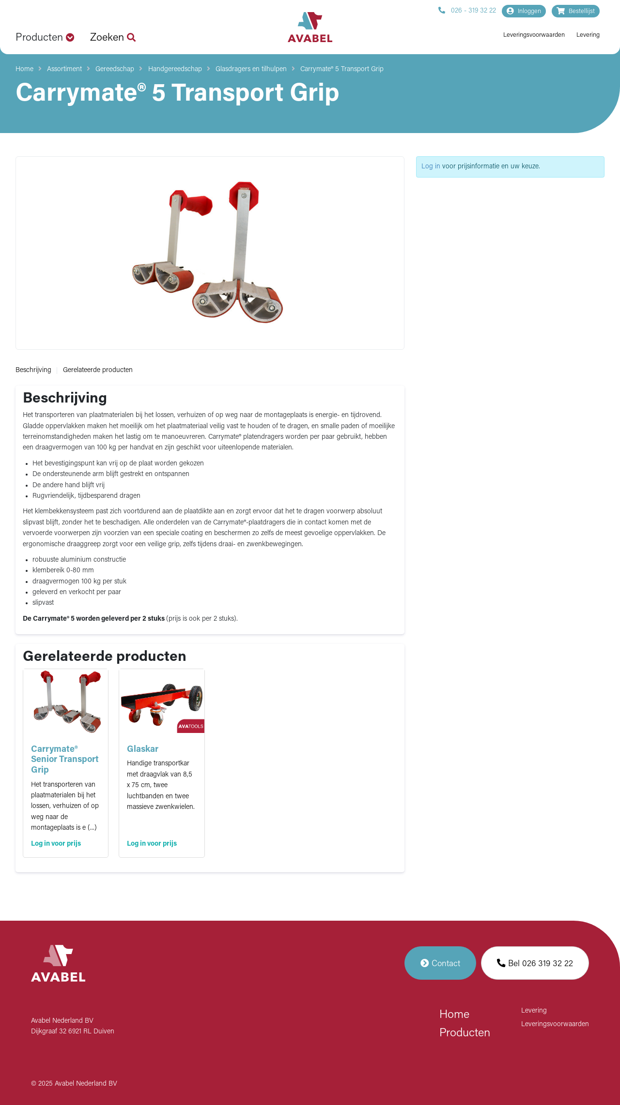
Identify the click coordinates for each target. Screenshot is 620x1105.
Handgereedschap (175, 69)
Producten (464, 1033)
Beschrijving (33, 370)
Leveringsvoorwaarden (534, 35)
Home (24, 69)
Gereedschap (114, 69)
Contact (440, 963)
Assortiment (64, 69)
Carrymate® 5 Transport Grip (342, 69)
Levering (588, 35)
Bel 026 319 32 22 (535, 963)
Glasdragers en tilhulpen (251, 69)
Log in (430, 166)
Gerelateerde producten (98, 370)
